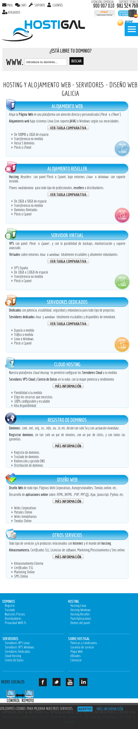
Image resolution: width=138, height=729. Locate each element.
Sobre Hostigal (79, 638)
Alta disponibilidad (25, 405)
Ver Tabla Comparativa (68, 128)
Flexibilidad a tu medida (28, 392)
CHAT (24, 5)
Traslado (10, 610)
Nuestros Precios (15, 614)
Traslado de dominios (26, 457)
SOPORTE (39, 5)
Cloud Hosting (13, 656)
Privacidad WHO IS (15, 623)
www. (14, 62)
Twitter (60, 684)
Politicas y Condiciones (83, 643)
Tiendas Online (23, 521)
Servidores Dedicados (17, 651)
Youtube (74, 684)
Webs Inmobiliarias (25, 516)
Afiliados (75, 656)
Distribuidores (13, 618)
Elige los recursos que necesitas (33, 397)
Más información (110, 708)
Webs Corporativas (25, 508)
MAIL (10, 5)
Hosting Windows (80, 610)
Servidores (10, 638)
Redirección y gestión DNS (29, 461)
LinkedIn (87, 684)
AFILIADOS (14, 12)
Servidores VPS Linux (17, 643)
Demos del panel (80, 623)
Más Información (68, 386)
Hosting (73, 601)
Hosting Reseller (80, 614)
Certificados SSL (23, 567)
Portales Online (23, 512)
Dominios (8, 601)
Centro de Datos (14, 660)
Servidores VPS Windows (19, 647)
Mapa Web (76, 651)
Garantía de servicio (82, 647)
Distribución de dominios (28, 465)
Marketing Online (24, 572)
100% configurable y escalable (32, 401)
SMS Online (21, 576)
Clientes (57, 5)
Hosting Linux (78, 605)
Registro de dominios (26, 452)
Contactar (76, 660)
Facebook (47, 684)
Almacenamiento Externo (28, 563)
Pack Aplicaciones (80, 618)
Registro (10, 605)
